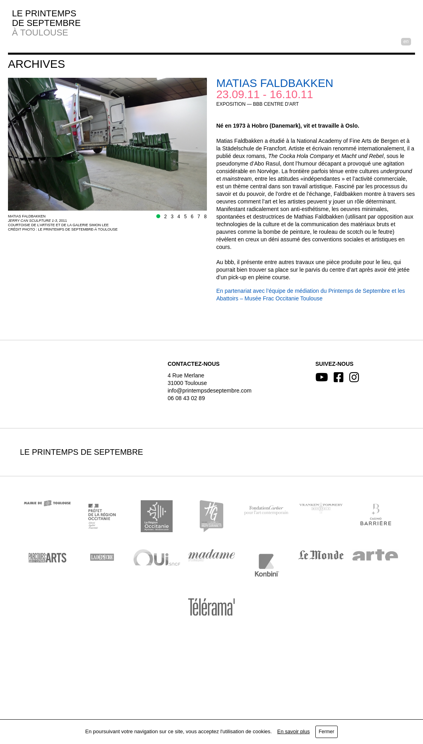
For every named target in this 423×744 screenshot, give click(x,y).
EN (406, 41)
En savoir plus (293, 731)
